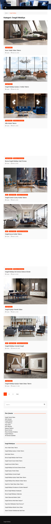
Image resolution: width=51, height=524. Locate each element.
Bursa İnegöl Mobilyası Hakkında (13, 494)
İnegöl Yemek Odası (10, 417)
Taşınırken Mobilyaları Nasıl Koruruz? (14, 504)
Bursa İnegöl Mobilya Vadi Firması (16, 161)
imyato (7, 52)
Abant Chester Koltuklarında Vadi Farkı (15, 510)
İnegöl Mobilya (9, 47)
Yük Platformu (8, 422)
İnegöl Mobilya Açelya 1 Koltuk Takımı (17, 87)
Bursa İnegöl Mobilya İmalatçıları (13, 490)
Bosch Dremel (8, 430)
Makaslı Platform (9, 428)
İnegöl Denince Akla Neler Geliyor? (14, 500)
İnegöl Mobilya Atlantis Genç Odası (14, 507)
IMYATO (7, 2)
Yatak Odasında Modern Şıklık (12, 497)
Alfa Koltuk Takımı (10, 123)
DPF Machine (8, 426)
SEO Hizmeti (8, 419)
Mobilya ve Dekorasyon (18, 120)
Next (17, 394)
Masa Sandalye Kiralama (11, 432)
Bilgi (7, 194)
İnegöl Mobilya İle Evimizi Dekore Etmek (17, 272)
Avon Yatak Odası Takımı (13, 50)
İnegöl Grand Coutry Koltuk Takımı (16, 197)
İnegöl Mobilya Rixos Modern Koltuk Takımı (16, 480)
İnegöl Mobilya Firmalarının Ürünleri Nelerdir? (16, 487)
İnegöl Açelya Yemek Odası (13, 309)
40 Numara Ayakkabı (10, 435)
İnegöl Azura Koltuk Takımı (13, 234)
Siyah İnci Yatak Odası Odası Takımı (14, 484)
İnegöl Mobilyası (9, 433)
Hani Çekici (8, 424)
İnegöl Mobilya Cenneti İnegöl (14, 346)
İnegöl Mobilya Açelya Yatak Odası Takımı (18, 383)
